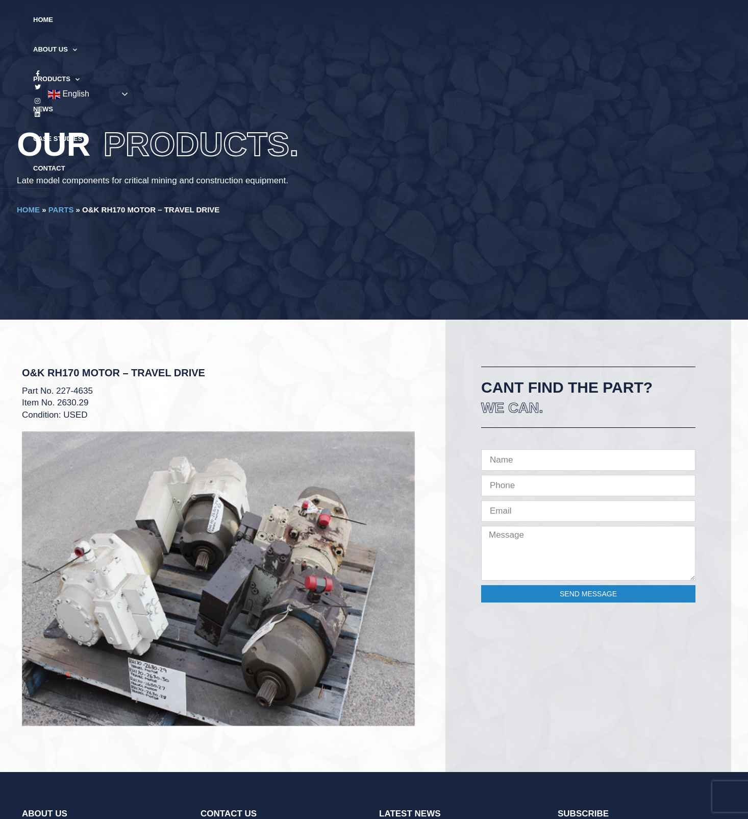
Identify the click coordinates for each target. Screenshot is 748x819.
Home (231, 19)
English (663, 20)
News (387, 19)
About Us (279, 20)
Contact (493, 19)
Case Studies (437, 19)
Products (339, 20)
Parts (61, 209)
